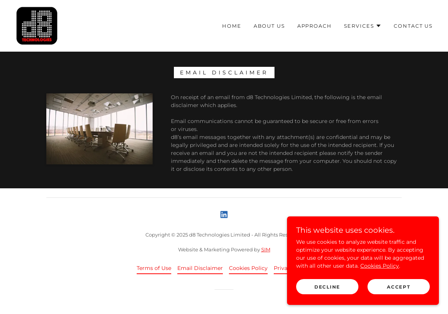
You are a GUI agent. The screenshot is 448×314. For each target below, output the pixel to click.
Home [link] (231, 26)
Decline (327, 302)
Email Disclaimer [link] (200, 268)
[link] (37, 25)
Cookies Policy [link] (248, 268)
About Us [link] (269, 26)
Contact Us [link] (413, 26)
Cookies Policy (379, 281)
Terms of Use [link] (154, 268)
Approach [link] (314, 26)
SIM (265, 249)
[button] (363, 25)
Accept (398, 302)
